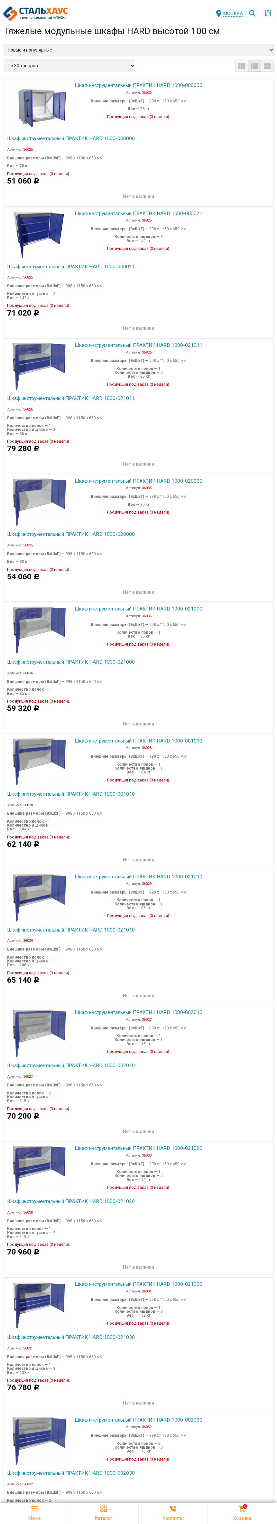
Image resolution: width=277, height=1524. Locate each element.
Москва (233, 13)
